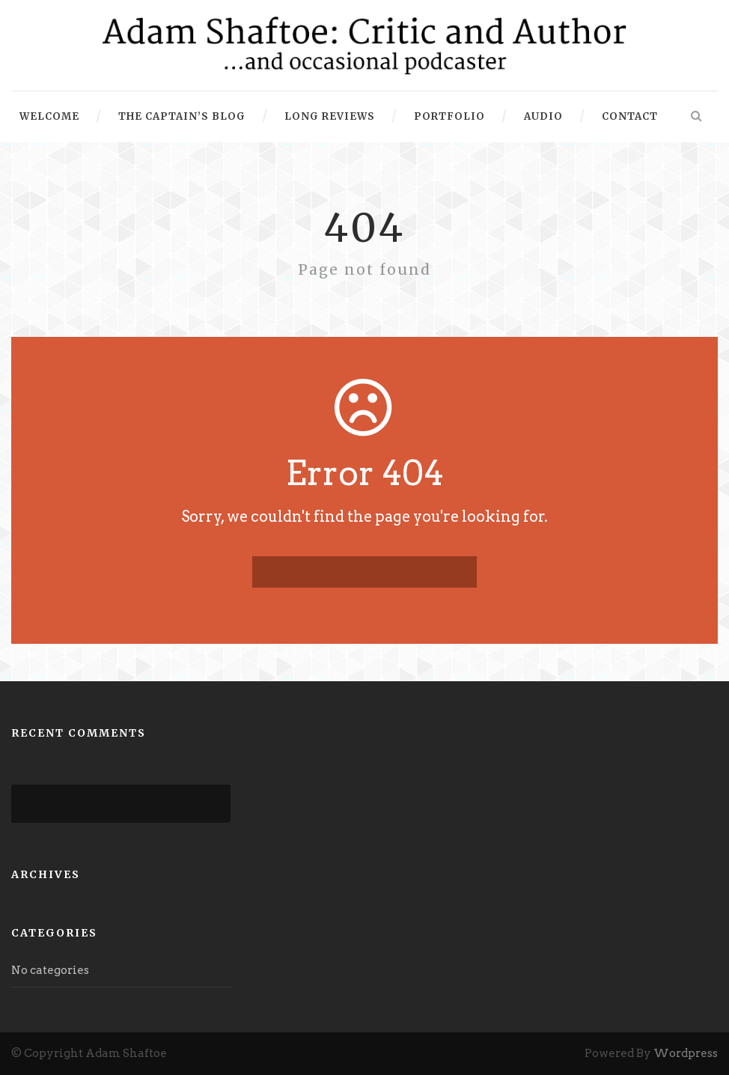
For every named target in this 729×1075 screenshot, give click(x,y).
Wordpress (685, 1053)
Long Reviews (329, 116)
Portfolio (449, 116)
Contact (630, 116)
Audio (543, 116)
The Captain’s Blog (181, 116)
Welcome (49, 116)
